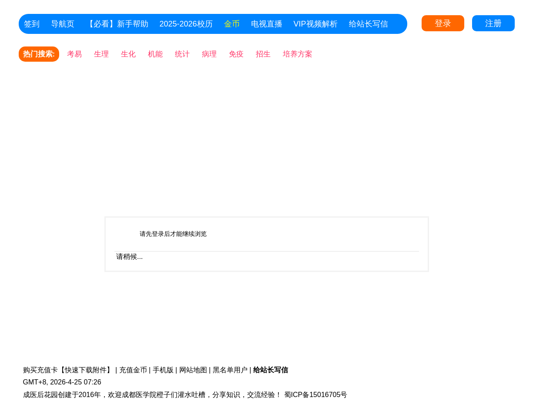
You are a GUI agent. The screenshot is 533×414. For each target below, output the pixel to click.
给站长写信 (368, 24)
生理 (101, 54)
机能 (155, 54)
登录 (443, 23)
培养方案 (297, 54)
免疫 (236, 54)
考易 (74, 54)
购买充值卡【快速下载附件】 (68, 370)
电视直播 (266, 24)
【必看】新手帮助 (117, 24)
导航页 (62, 24)
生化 (128, 54)
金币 (232, 24)
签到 (32, 24)
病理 (209, 54)
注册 (493, 23)
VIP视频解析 (316, 24)
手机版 (163, 370)
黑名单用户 (230, 370)
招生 (263, 54)
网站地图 (193, 370)
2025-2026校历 (186, 24)
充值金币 (133, 370)
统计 (182, 54)
